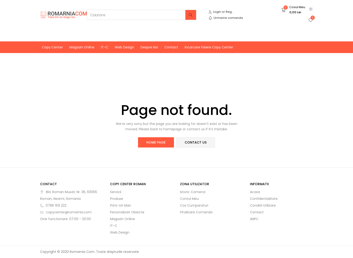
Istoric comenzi (192, 192)
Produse (116, 198)
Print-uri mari (120, 205)
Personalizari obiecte (127, 212)
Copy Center (52, 47)
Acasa (255, 192)
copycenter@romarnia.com (69, 212)
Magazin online (81, 47)
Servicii (115, 192)
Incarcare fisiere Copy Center (209, 47)
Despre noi (149, 47)
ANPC (254, 219)
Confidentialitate (264, 198)
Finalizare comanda (196, 212)
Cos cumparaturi (194, 205)
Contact (171, 47)
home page (156, 142)
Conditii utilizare (263, 205)
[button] (293, 10)
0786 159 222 (56, 205)
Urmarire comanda (225, 18)
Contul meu (189, 198)
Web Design (124, 47)
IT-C (104, 47)
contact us (196, 142)
